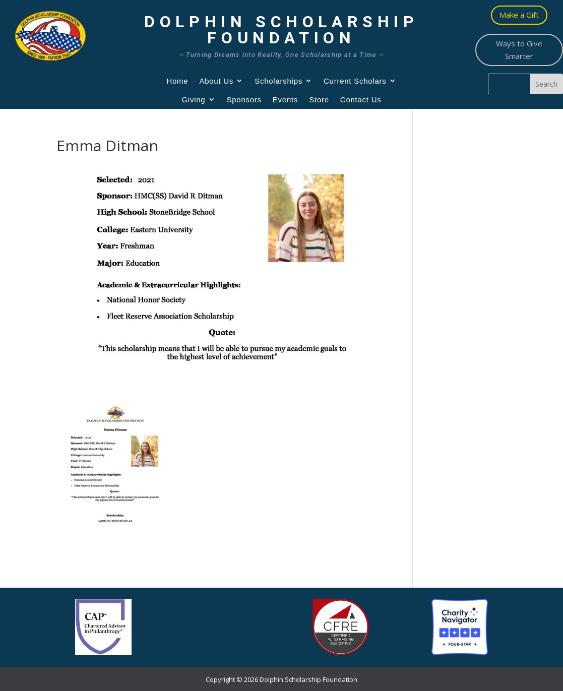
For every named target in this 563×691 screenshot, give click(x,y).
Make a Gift (519, 15)
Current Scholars (355, 81)
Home (177, 81)
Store (319, 99)
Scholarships (278, 81)
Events (285, 99)
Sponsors (243, 99)
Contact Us (361, 99)
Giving (193, 99)
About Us (216, 81)
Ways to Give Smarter (519, 49)
